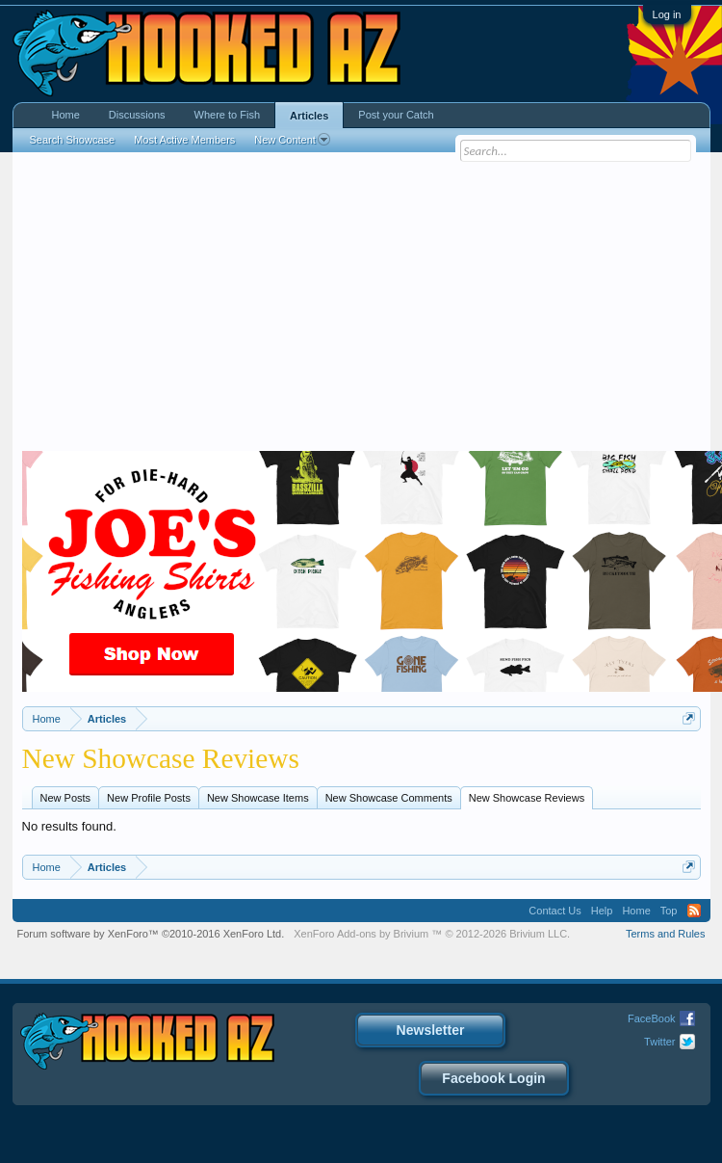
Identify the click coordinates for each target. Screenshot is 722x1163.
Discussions (137, 114)
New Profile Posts (149, 798)
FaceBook (652, 1018)
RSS (694, 910)
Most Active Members (184, 139)
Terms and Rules (666, 933)
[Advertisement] (361, 306)
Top (669, 910)
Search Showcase (73, 139)
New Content (292, 139)
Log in (667, 14)
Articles (309, 115)
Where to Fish (227, 114)
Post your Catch (395, 114)
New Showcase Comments (388, 798)
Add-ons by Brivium (432, 933)
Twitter (659, 1041)
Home (66, 114)
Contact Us (554, 910)
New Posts (65, 798)
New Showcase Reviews (526, 798)
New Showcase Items (258, 798)
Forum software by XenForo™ (151, 933)
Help (602, 910)
